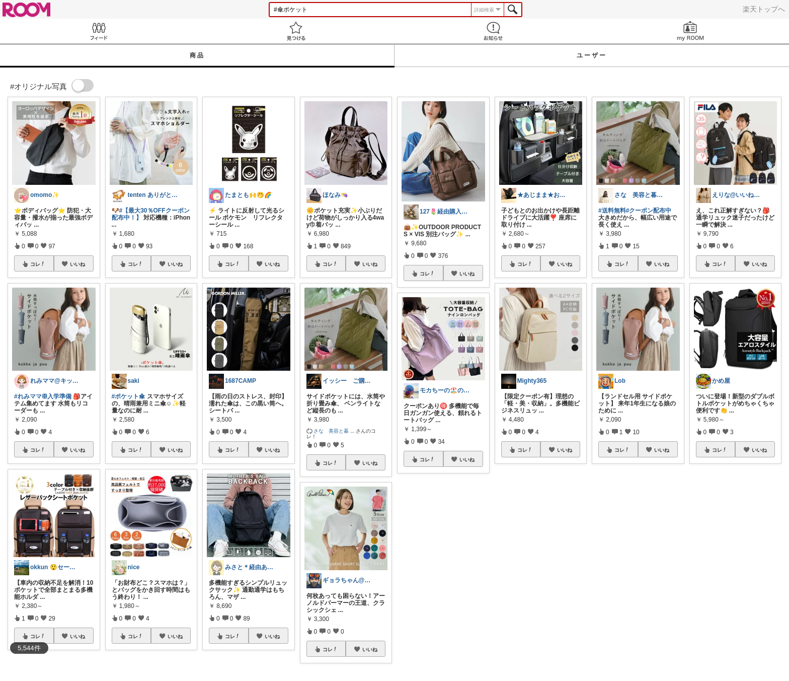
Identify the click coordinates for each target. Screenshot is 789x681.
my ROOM (690, 31)
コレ (37, 263)
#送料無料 (612, 210)
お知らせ (493, 31)
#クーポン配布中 (649, 210)
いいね (77, 263)
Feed (98, 31)
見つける (296, 31)
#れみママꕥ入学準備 (42, 396)
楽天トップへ (764, 9)
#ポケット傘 (128, 396)
